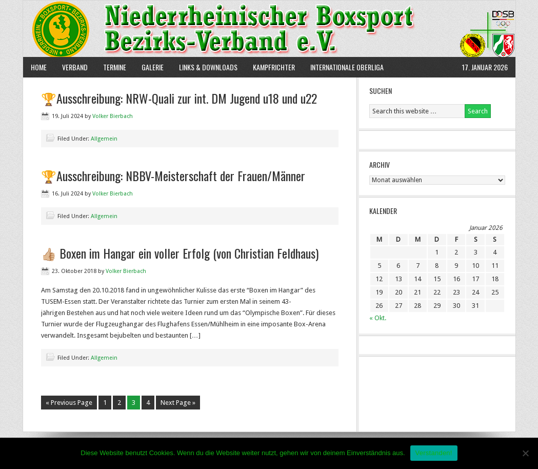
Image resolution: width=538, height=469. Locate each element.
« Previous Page (69, 402)
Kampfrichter (270, 67)
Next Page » (178, 402)
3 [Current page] (133, 402)
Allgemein (104, 138)
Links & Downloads (208, 67)
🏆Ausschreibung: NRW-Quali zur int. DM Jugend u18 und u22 (179, 98)
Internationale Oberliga (347, 67)
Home (39, 67)
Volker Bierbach (112, 116)
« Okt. (377, 318)
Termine (114, 67)
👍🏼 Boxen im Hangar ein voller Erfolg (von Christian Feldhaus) (179, 253)
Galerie (153, 67)
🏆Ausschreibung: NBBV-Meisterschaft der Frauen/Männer (173, 175)
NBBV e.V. (269, 29)
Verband (71, 67)
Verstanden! (433, 453)
